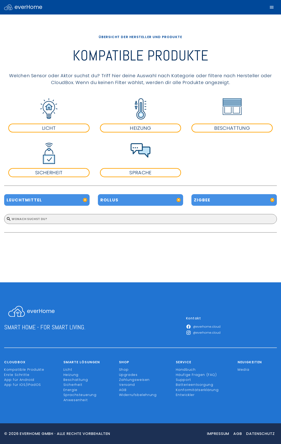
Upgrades (128, 374)
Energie (70, 389)
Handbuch (186, 369)
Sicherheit (73, 384)
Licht (67, 369)
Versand (127, 384)
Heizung (71, 374)
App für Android (19, 379)
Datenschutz (260, 433)
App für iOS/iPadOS (22, 384)
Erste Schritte (16, 374)
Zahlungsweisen (134, 379)
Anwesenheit (75, 400)
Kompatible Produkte (24, 369)
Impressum (218, 433)
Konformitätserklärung (197, 389)
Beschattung (75, 379)
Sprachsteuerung (80, 394)
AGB (123, 389)
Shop (124, 369)
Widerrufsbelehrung (138, 394)
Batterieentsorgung (194, 384)
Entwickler (185, 394)
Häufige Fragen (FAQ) (196, 374)
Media (243, 369)
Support (183, 379)
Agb (237, 433)
